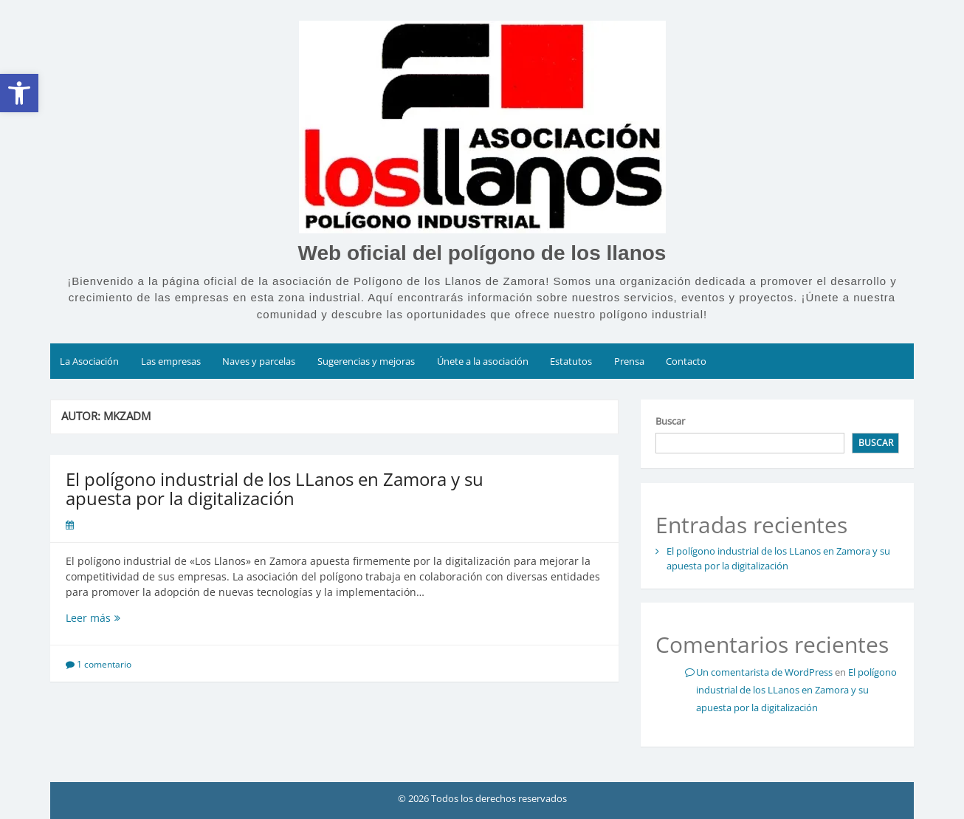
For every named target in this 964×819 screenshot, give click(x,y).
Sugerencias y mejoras (366, 361)
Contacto (686, 361)
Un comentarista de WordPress (764, 672)
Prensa (629, 361)
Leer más (121, 618)
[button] (19, 93)
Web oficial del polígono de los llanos (482, 252)
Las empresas (171, 361)
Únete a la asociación (483, 361)
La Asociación (89, 361)
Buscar (670, 421)
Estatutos (571, 361)
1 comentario (104, 664)
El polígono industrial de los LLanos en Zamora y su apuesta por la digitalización (274, 488)
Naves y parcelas (258, 361)
